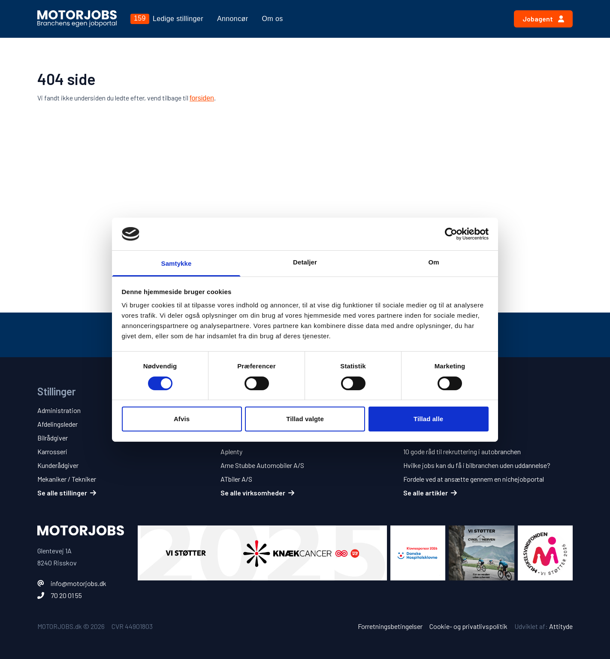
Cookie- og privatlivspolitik (468, 626)
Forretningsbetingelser (390, 626)
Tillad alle (428, 418)
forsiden (202, 98)
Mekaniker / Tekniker (66, 479)
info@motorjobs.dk (78, 583)
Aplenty (231, 451)
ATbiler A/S (236, 479)
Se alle (66, 493)
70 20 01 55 (66, 595)
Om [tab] (433, 262)
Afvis (182, 418)
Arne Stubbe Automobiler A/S (262, 465)
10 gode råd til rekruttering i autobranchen (462, 451)
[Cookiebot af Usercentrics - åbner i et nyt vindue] (451, 234)
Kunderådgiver (58, 465)
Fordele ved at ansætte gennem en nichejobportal (473, 479)
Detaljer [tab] (305, 262)
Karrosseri (52, 451)
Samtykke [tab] (176, 263)
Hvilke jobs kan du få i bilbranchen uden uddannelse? (476, 465)
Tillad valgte (305, 418)
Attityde (561, 626)
